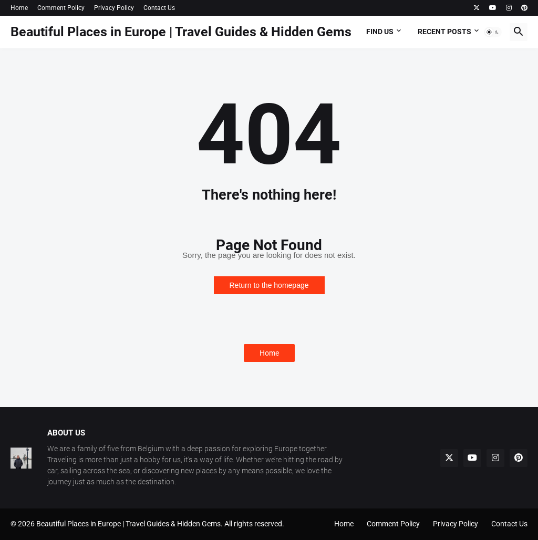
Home (19, 8)
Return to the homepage (269, 285)
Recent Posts (444, 31)
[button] (493, 32)
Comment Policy (61, 8)
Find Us (380, 31)
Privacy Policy (114, 8)
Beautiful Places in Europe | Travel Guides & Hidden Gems (181, 31)
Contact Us (159, 8)
